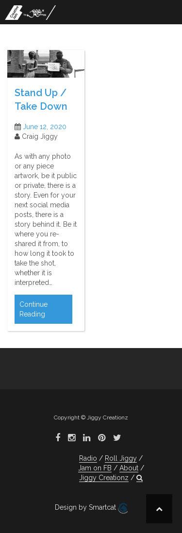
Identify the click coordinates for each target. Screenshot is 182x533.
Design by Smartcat (91, 508)
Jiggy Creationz (104, 478)
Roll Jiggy (121, 458)
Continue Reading (33, 309)
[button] (139, 478)
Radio (88, 458)
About (128, 468)
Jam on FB (95, 468)
